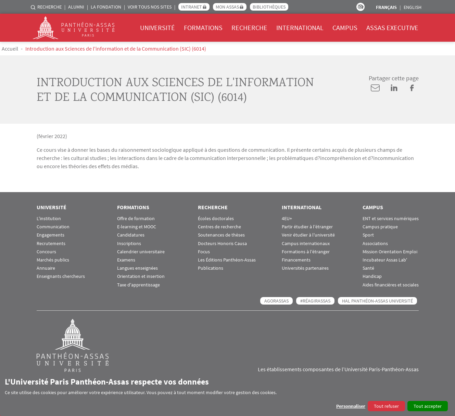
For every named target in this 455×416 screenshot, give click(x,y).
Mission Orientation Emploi (390, 252)
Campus (344, 27)
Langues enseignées (137, 268)
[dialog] (227, 394)
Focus (204, 252)
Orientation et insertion (141, 276)
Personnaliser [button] (350, 406)
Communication (53, 227)
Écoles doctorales (216, 219)
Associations (375, 243)
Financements (296, 260)
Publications (210, 268)
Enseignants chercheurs (61, 276)
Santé (368, 268)
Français (386, 7)
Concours (46, 252)
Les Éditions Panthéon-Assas (227, 260)
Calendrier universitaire (141, 252)
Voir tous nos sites (150, 7)
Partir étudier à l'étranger (307, 227)
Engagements (50, 235)
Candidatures (130, 235)
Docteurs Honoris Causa (222, 243)
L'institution (49, 219)
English (412, 7)
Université (157, 27)
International (300, 27)
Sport (368, 235)
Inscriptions (129, 243)
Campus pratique (380, 227)
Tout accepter (428, 406)
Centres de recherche (219, 227)
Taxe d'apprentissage (138, 285)
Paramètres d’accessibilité (360, 7)
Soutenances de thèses (221, 235)
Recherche (49, 7)
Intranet (191, 6)
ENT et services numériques (391, 219)
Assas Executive (392, 27)
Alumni (76, 7)
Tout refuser (386, 406)
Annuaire (46, 268)
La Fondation (106, 7)
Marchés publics (53, 260)
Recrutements (51, 243)
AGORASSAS (276, 300)
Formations (203, 27)
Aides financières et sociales (391, 285)
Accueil (10, 48)
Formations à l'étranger (306, 252)
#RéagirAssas (315, 300)
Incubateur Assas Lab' (385, 260)
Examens (126, 260)
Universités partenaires (305, 268)
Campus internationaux (306, 243)
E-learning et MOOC (136, 227)
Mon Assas (227, 6)
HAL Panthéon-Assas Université (377, 300)
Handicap (372, 276)
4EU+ (287, 219)
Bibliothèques (269, 6)
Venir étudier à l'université (308, 235)
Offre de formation (136, 219)
